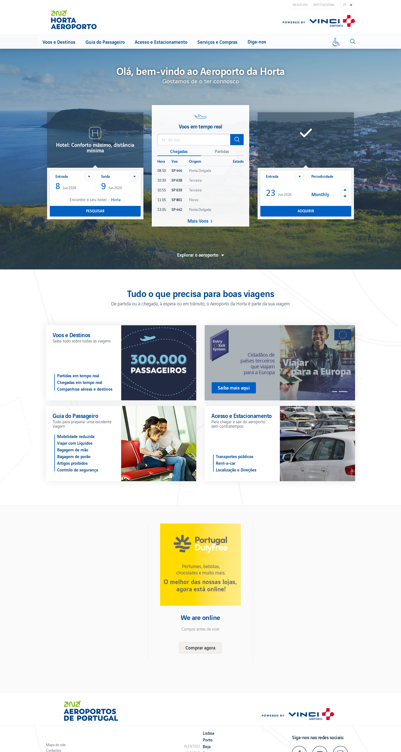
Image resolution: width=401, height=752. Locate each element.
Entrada (61, 176)
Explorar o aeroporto (197, 254)
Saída (105, 176)
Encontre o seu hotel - (95, 199)
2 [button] (343, 391)
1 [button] (333, 391)
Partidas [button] (222, 151)
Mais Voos (198, 220)
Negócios (300, 4)
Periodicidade (322, 176)
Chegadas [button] (179, 151)
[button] (347, 4)
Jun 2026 (65, 186)
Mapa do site (56, 744)
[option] (280, 362)
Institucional (324, 4)
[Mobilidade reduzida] (336, 42)
